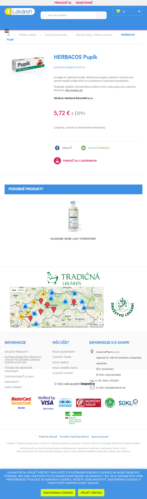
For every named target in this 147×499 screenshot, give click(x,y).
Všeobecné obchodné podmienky (19, 369)
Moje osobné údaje (65, 367)
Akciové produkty (16, 351)
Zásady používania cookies (22, 392)
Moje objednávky (63, 351)
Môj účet (60, 343)
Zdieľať (63, 148)
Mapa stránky (13, 387)
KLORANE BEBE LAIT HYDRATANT (73, 238)
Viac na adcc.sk (73, 90)
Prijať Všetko (91, 492)
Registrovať (84, 2)
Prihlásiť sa (63, 2)
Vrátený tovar (61, 357)
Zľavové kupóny (62, 373)
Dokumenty (12, 382)
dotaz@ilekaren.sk (115, 387)
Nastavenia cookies (58, 492)
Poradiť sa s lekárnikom (75, 160)
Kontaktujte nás (15, 362)
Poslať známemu (95, 148)
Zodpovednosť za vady (19, 376)
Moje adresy (60, 362)
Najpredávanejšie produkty (23, 357)
